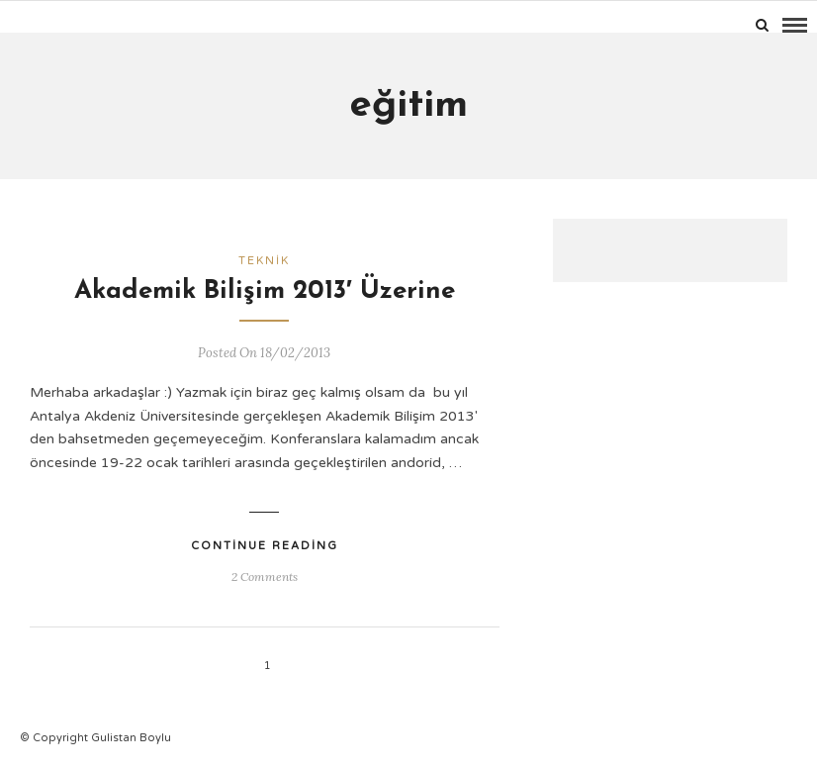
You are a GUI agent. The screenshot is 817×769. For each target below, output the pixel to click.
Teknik (264, 260)
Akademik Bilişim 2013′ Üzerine (264, 291)
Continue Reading (264, 545)
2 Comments (264, 576)
